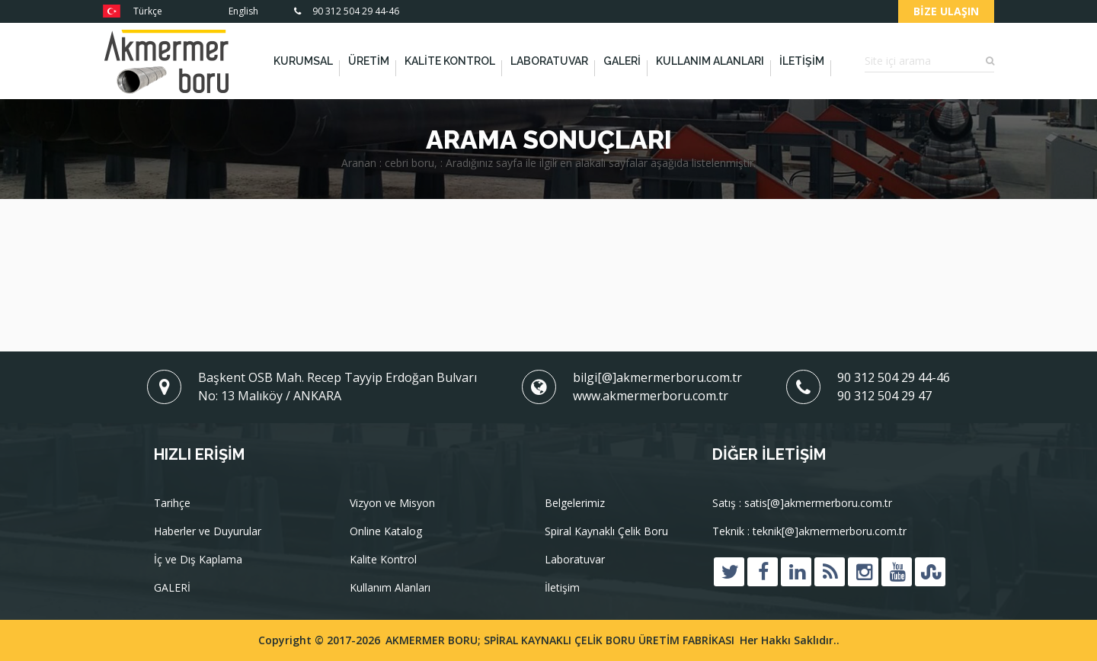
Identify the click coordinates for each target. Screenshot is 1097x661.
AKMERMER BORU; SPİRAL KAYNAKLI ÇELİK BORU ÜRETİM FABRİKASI (559, 640)
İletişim (801, 61)
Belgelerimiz (575, 503)
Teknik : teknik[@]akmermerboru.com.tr (809, 532)
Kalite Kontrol (450, 61)
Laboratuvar (549, 61)
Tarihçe (172, 503)
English (228, 11)
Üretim (368, 61)
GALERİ (622, 61)
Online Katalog (386, 532)
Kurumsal (303, 61)
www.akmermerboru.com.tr (650, 395)
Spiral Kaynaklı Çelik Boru (606, 532)
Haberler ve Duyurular (207, 532)
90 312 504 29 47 (884, 395)
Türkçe (132, 11)
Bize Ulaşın (946, 11)
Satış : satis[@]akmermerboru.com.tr (802, 503)
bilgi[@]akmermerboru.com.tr (657, 377)
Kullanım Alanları (710, 61)
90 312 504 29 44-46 (346, 11)
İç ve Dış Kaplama (198, 560)
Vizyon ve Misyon (392, 503)
